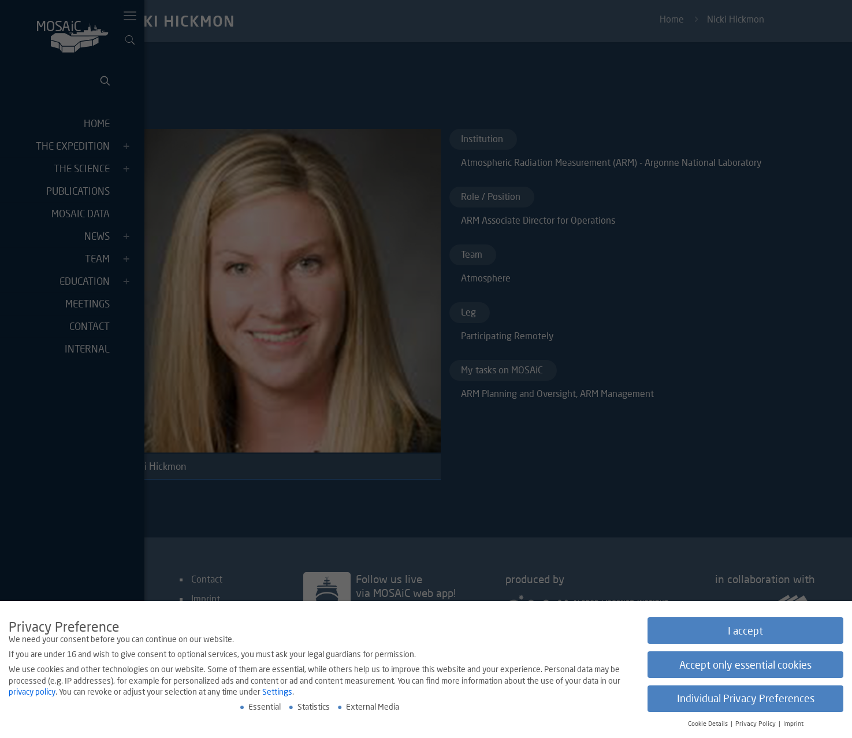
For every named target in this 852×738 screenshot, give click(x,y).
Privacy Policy (756, 724)
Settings (277, 693)
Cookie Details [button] (709, 724)
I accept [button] (745, 631)
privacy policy (32, 693)
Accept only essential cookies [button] (745, 665)
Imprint (793, 724)
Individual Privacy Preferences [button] (745, 700)
